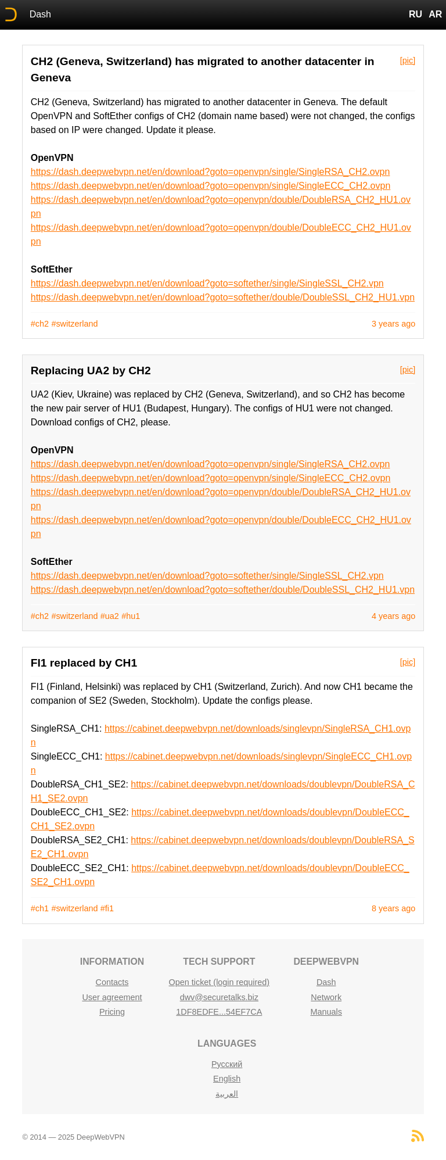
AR (435, 14)
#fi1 (107, 908)
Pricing (112, 1011)
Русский (226, 1064)
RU (415, 14)
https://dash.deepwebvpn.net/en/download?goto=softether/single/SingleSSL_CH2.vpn (207, 283)
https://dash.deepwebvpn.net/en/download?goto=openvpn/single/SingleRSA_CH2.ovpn (210, 172)
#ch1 (40, 908)
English (226, 1078)
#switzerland (74, 323)
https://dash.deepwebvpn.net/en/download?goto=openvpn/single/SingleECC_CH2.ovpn (211, 186)
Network (326, 997)
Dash (40, 14)
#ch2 (40, 323)
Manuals (325, 1011)
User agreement (112, 997)
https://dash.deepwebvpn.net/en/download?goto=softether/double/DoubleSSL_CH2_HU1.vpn (223, 297)
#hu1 (130, 616)
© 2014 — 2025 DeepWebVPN (73, 1137)
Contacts (112, 982)
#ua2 (109, 616)
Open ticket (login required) (219, 982)
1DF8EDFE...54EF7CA (219, 1011)
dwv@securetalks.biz (219, 997)
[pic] (407, 60)
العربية (226, 1093)
